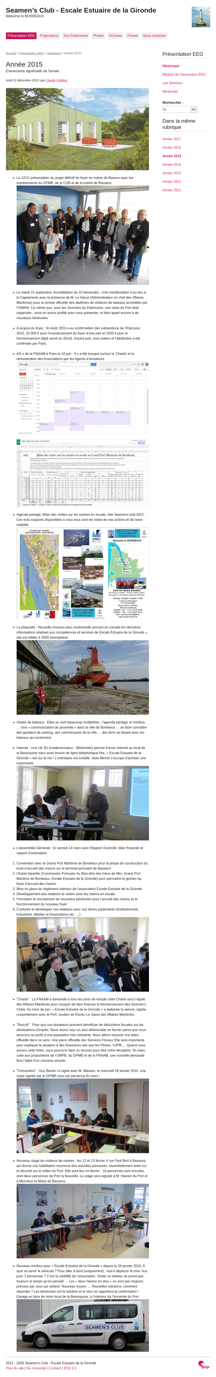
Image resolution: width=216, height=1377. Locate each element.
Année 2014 (172, 164)
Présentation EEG (21, 35)
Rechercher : (173, 102)
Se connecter (36, 1368)
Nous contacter (154, 35)
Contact (55, 1368)
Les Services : (173, 83)
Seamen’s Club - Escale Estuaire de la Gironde (81, 10)
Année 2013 (172, 173)
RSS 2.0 (70, 1368)
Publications (49, 35)
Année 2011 (172, 190)
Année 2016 (172, 147)
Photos (98, 35)
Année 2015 (172, 156)
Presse (132, 35)
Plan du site (15, 1368)
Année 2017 (172, 139)
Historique (54, 53)
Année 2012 (172, 181)
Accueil (11, 53)
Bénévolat (170, 91)
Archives (115, 35)
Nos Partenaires (76, 35)
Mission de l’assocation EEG (184, 74)
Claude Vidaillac (57, 80)
